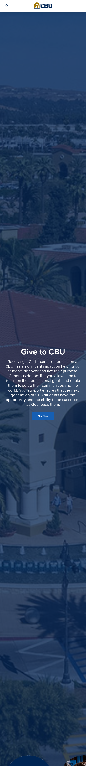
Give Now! (43, 416)
